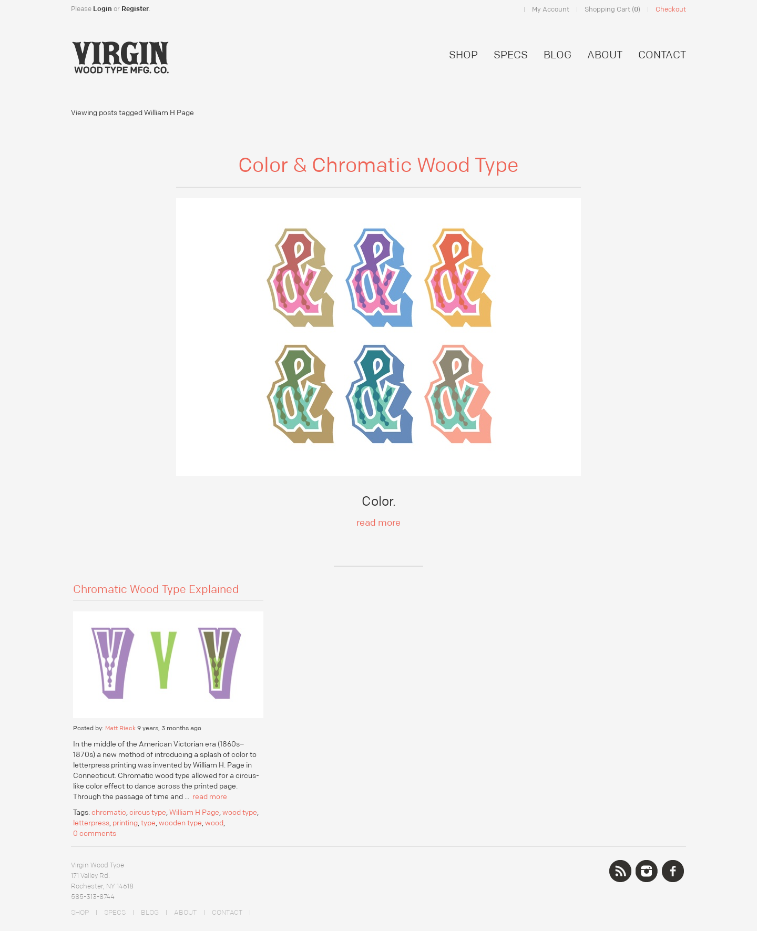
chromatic (108, 812)
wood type (239, 812)
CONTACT (662, 55)
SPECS (511, 55)
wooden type (180, 823)
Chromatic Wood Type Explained (156, 590)
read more (378, 523)
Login (102, 9)
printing (125, 823)
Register (135, 9)
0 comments (94, 833)
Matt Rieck (120, 728)
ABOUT (604, 55)
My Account (550, 9)
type (148, 823)
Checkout (671, 9)
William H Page (194, 812)
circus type (147, 812)
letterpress (91, 823)
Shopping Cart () (612, 9)
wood (214, 823)
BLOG (557, 55)
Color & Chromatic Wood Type (378, 165)
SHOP (463, 55)
